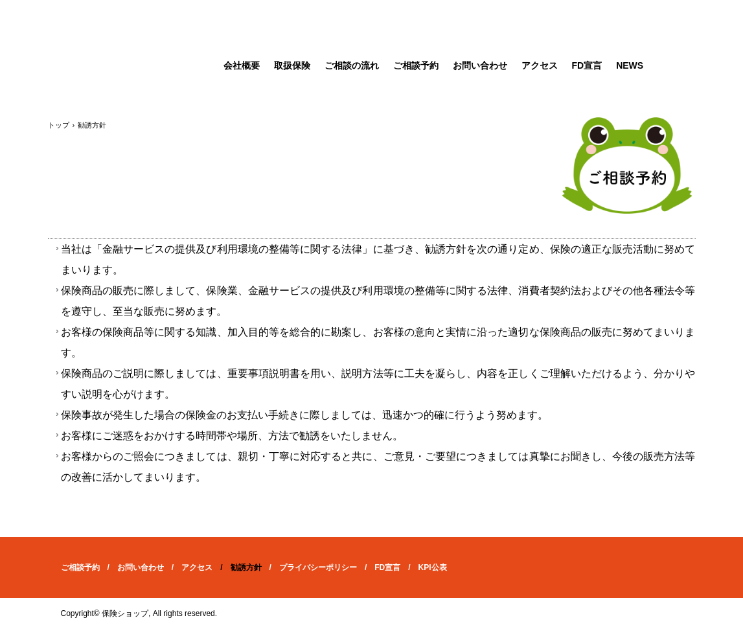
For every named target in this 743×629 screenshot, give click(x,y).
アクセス (539, 65)
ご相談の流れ (352, 65)
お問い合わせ (480, 65)
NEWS (629, 65)
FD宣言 (587, 65)
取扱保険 (292, 65)
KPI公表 (432, 567)
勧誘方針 (246, 567)
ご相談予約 (416, 65)
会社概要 (241, 65)
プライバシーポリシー (318, 567)
